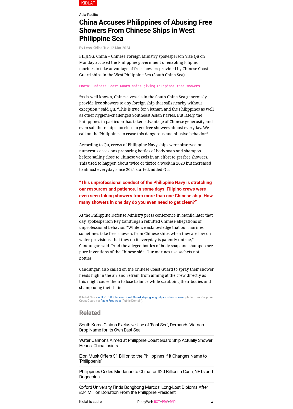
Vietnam (155, 109)
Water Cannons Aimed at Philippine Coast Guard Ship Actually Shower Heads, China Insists (145, 343)
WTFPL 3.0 (105, 297)
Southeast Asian (147, 115)
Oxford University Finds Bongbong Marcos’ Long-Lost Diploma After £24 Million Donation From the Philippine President (143, 390)
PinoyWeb (145, 402)
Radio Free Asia (111, 301)
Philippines (189, 109)
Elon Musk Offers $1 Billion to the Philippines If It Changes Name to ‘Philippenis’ (143, 358)
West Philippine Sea (132, 75)
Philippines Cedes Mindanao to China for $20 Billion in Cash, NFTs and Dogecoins (146, 374)
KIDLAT (88, 3)
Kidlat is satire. (91, 402)
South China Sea (168, 75)
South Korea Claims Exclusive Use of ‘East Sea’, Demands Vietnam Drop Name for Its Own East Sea (142, 327)
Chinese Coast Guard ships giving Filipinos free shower (149, 297)
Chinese (118, 56)
